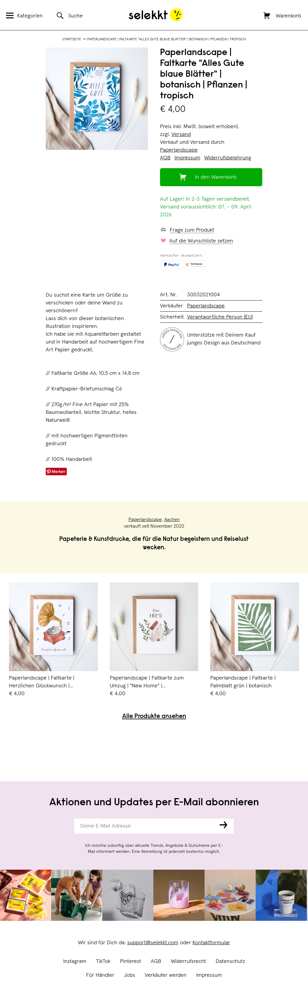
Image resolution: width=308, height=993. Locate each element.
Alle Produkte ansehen (154, 717)
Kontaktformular (211, 942)
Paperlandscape (179, 150)
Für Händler (100, 975)
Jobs (129, 975)
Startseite (71, 39)
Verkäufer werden (165, 975)
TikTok (103, 961)
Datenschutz (230, 961)
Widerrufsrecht (188, 961)
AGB (156, 961)
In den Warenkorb (215, 177)
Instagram (74, 961)
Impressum (209, 975)
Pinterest (130, 961)
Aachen (172, 519)
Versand (181, 134)
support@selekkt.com (152, 942)
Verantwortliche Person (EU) (220, 317)
